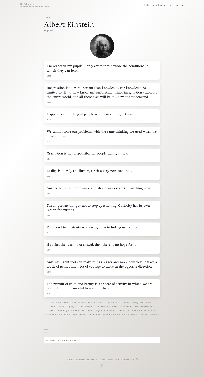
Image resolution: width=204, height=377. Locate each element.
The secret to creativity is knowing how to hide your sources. (92, 227)
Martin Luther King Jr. (60, 310)
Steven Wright (86, 306)
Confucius (97, 302)
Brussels (124, 359)
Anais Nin (154, 314)
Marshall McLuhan (143, 306)
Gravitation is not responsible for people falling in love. (88, 153)
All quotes (109, 359)
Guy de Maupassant (60, 302)
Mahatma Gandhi (119, 314)
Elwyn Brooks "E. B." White (57, 314)
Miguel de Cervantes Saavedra (110, 310)
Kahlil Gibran (147, 310)
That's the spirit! (35, 5)
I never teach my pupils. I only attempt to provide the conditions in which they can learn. (98, 68)
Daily (146, 5)
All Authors (100, 359)
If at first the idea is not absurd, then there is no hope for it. (91, 244)
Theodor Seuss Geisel (82, 310)
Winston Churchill (138, 314)
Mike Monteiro (112, 302)
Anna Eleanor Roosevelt (107, 306)
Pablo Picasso (79, 314)
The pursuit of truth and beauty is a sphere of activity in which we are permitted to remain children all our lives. (99, 286)
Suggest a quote (159, 5)
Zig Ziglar (72, 306)
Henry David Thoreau (142, 302)
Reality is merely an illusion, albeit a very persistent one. (89, 171)
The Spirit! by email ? (74, 359)
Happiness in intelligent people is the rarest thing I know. (90, 114)
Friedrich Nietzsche (81, 302)
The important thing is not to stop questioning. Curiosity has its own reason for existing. (98, 207)
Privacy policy (88, 359)
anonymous (126, 306)
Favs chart (174, 5)
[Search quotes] (182, 5)
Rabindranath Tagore (98, 314)
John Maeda (132, 310)
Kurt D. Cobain (57, 306)
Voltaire (125, 302)
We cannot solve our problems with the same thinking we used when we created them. (102, 133)
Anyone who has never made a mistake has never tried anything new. (99, 188)
